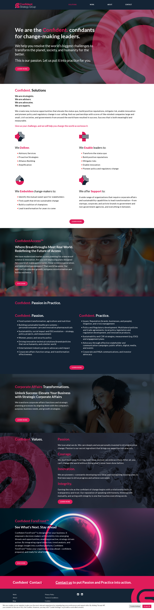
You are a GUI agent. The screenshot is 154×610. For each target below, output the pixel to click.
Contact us (64, 582)
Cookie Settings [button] (135, 606)
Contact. (128, 4)
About (15, 598)
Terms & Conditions (51, 598)
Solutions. (72, 4)
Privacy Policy (49, 594)
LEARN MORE (77, 221)
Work (14, 594)
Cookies (47, 601)
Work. (92, 4)
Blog (14, 601)
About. (109, 4)
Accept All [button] (147, 606)
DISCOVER (21, 283)
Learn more (22, 69)
